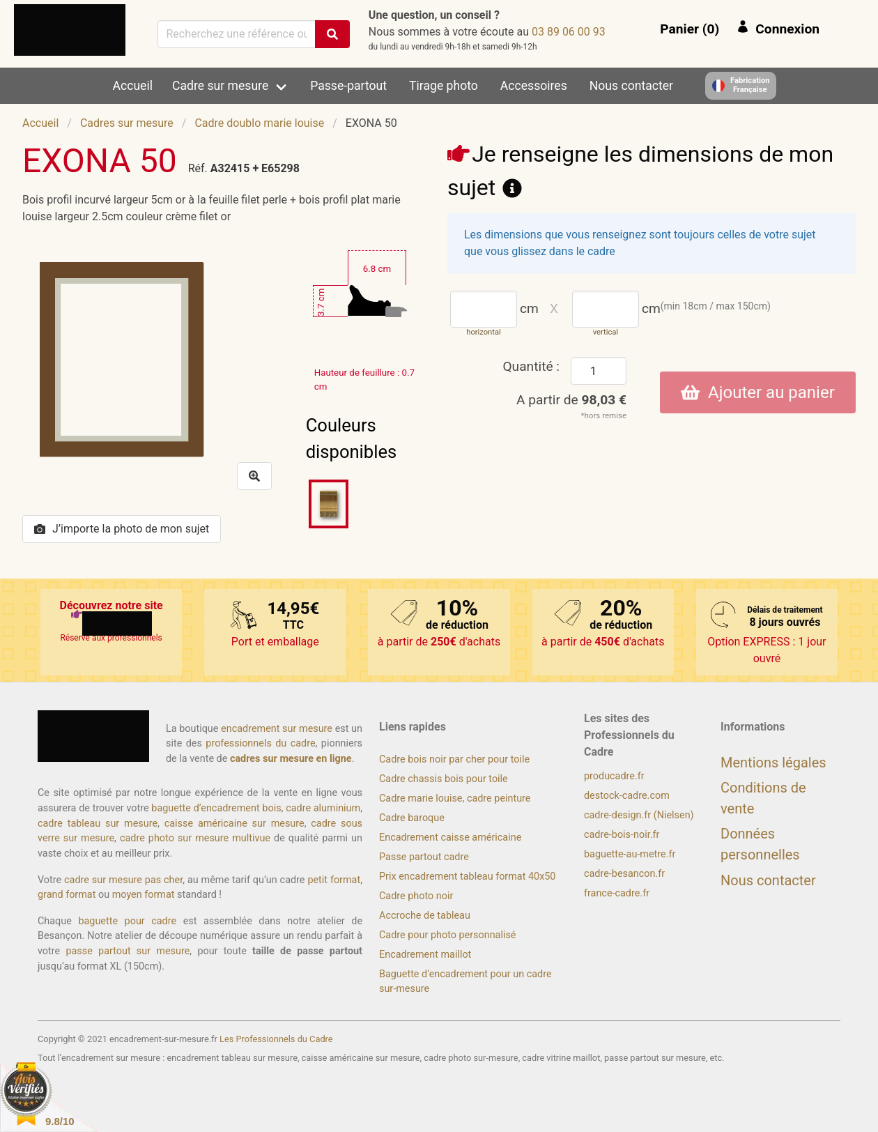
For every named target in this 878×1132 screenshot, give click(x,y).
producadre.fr (614, 776)
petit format (333, 880)
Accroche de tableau (424, 915)
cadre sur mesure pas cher (123, 880)
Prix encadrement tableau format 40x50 (467, 876)
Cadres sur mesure (127, 123)
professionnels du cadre (260, 743)
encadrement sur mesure (276, 729)
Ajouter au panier (758, 392)
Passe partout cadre (424, 857)
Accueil (133, 86)
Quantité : (531, 366)
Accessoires (533, 86)
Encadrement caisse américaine (450, 837)
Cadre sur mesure (220, 86)
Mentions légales (773, 762)
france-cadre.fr (616, 893)
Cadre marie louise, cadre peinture (454, 798)
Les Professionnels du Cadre (276, 1039)
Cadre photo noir (416, 896)
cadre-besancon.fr (624, 874)
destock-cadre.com (627, 796)
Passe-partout (348, 86)
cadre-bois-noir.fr (621, 835)
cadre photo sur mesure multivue (195, 838)
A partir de (571, 400)
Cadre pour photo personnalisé (447, 935)
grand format (66, 895)
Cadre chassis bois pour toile (443, 779)
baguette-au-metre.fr (629, 854)
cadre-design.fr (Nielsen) (639, 815)
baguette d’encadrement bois (216, 808)
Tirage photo (443, 86)
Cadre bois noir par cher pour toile (454, 759)
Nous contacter (631, 86)
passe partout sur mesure (128, 951)
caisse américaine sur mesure (234, 823)
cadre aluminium (323, 808)
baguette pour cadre (127, 921)
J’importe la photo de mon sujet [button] (121, 528)
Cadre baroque (412, 818)
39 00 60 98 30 (569, 31)
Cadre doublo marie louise (259, 123)
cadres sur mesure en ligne (291, 759)
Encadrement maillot (425, 955)
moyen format (143, 895)
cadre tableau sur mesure (97, 823)
